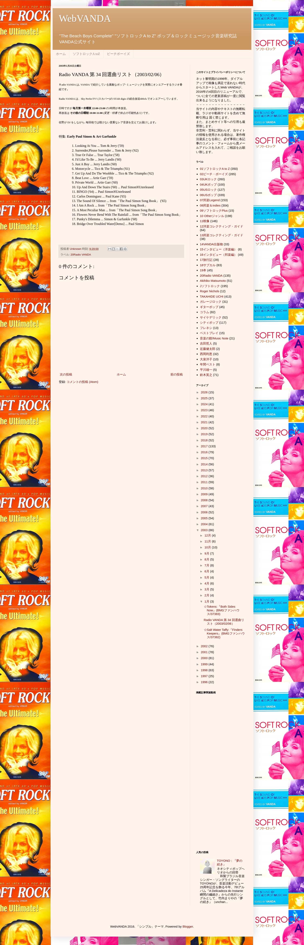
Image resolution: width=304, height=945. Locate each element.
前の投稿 (176, 374)
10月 (208, 547)
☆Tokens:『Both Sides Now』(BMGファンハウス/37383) (221, 610)
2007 (205, 506)
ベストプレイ (209, 333)
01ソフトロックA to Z (215, 168)
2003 (205, 530)
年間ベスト (207, 364)
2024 (205, 404)
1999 (205, 664)
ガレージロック (210, 301)
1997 (205, 676)
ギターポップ (209, 307)
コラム (204, 312)
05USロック (208, 189)
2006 (205, 512)
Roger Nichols (209, 291)
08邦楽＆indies (210, 205)
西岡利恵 (206, 354)
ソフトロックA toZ (86, 54)
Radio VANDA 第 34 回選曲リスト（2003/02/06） (224, 621)
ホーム (61, 54)
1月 (207, 601)
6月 (207, 571)
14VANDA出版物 (211, 244)
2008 (205, 500)
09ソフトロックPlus (214, 210)
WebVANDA (85, 18)
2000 (205, 658)
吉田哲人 (206, 343)
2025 (205, 398)
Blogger (188, 926)
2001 (205, 652)
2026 (205, 392)
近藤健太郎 (207, 348)
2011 (205, 482)
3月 (207, 589)
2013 (205, 470)
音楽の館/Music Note (214, 338)
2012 (205, 476)
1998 (205, 670)
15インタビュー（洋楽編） (218, 249)
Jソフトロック (210, 286)
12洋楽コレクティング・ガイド (221, 226)
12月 (208, 535)
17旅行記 (206, 259)
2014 (205, 464)
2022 (205, 416)
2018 (205, 440)
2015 (205, 458)
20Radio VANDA (81, 254)
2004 (205, 524)
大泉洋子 (206, 359)
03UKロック (208, 179)
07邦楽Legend (210, 200)
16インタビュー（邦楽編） (218, 254)
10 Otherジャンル (212, 216)
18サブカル (208, 265)
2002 (205, 646)
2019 (205, 434)
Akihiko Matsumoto (213, 280)
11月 (208, 541)
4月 (207, 583)
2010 (205, 488)
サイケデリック (210, 317)
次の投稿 (66, 374)
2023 (205, 410)
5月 (207, 577)
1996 (205, 682)
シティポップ (209, 322)
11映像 (205, 221)
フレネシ (206, 328)
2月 (207, 595)
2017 (205, 446)
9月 (207, 553)
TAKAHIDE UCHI (211, 296)
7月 (207, 565)
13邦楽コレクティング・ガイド (221, 235)
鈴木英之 (206, 375)
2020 (205, 428)
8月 (207, 559)
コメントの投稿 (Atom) (82, 381)
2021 (205, 422)
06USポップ (208, 195)
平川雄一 (206, 369)
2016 (205, 452)
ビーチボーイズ (118, 54)
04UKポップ (208, 184)
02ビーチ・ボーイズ (214, 174)
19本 (203, 270)
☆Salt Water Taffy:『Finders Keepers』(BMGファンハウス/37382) (224, 633)
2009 (205, 494)
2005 (205, 518)
